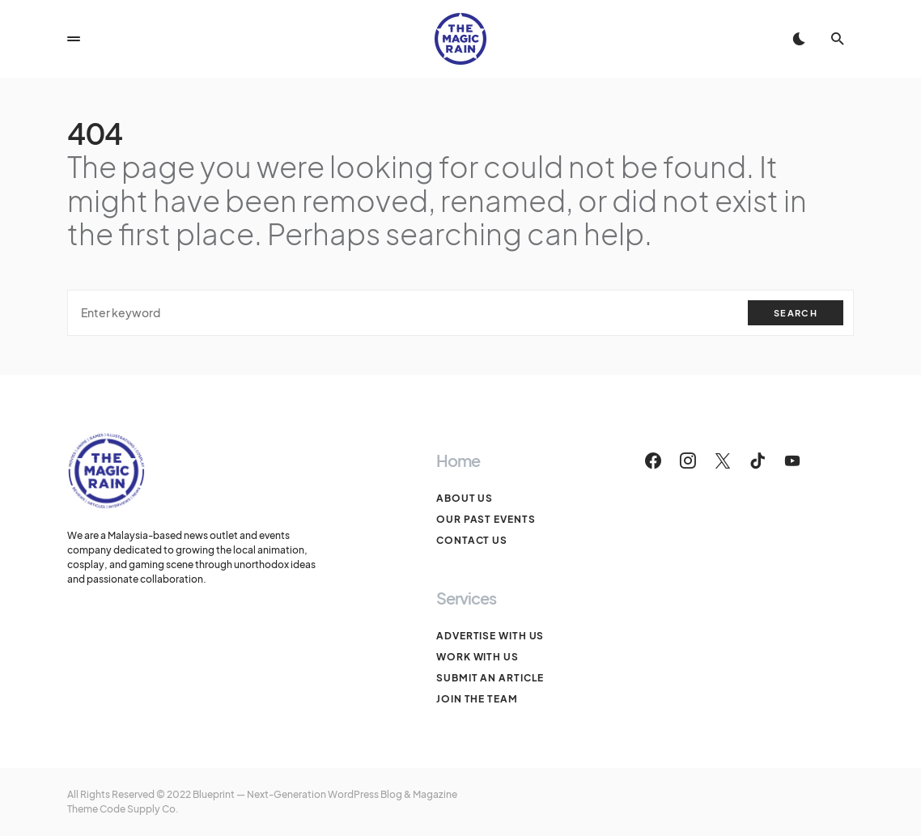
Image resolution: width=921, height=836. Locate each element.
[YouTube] (792, 460)
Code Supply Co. (139, 809)
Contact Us (471, 540)
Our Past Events (486, 519)
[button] (73, 39)
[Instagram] (688, 460)
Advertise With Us (490, 636)
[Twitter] (723, 460)
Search (795, 313)
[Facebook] (653, 460)
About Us (464, 498)
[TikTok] (757, 460)
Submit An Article (490, 678)
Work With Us (477, 657)
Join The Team (477, 699)
